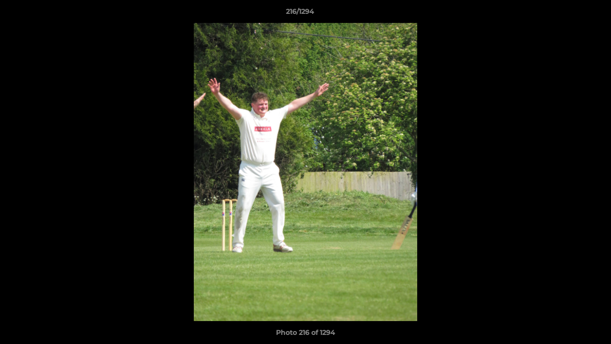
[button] (571, 14)
